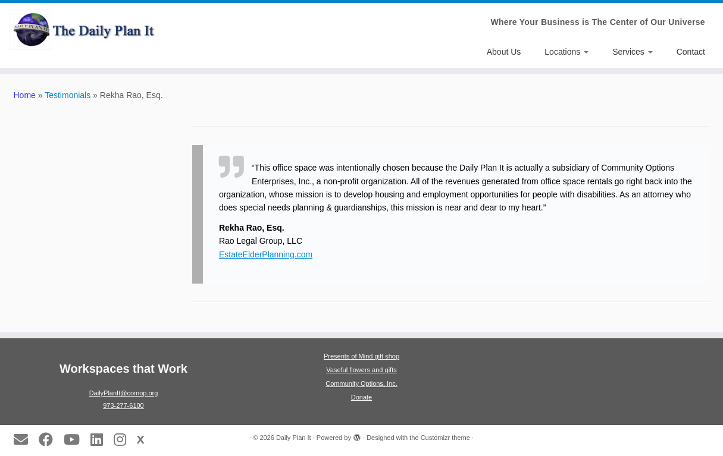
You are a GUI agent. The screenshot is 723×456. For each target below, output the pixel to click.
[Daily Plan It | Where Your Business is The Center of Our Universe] (83, 29)
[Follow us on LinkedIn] (100, 439)
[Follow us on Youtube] (75, 439)
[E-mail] (25, 439)
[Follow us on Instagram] (124, 439)
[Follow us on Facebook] (50, 439)
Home (25, 95)
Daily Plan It (293, 437)
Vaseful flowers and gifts (361, 369)
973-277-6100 (123, 405)
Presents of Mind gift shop (361, 356)
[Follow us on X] (144, 438)
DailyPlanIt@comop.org (123, 393)
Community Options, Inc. (361, 383)
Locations (566, 51)
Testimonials (67, 95)
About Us (504, 51)
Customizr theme (445, 437)
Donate (361, 397)
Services (632, 51)
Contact (691, 51)
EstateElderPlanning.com (265, 254)
